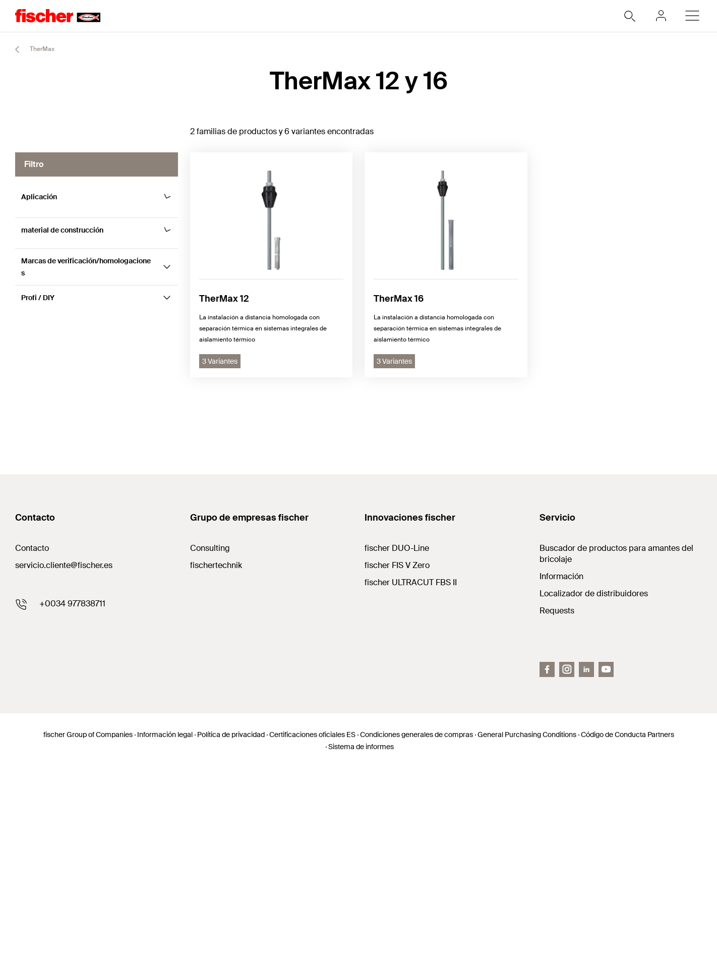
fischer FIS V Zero (397, 755)
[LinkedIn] (586, 859)
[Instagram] (566, 859)
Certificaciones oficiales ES (312, 924)
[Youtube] (606, 859)
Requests (557, 801)
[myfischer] (661, 15)
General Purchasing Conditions (526, 924)
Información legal (165, 924)
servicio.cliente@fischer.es (63, 755)
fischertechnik (216, 755)
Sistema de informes (361, 936)
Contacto (32, 738)
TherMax (30, 49)
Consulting (210, 738)
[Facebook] (547, 859)
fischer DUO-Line (397, 738)
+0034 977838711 (72, 793)
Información (561, 766)
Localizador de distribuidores (594, 783)
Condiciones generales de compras (416, 924)
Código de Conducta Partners (627, 924)
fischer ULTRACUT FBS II (411, 772)
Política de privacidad (231, 924)
